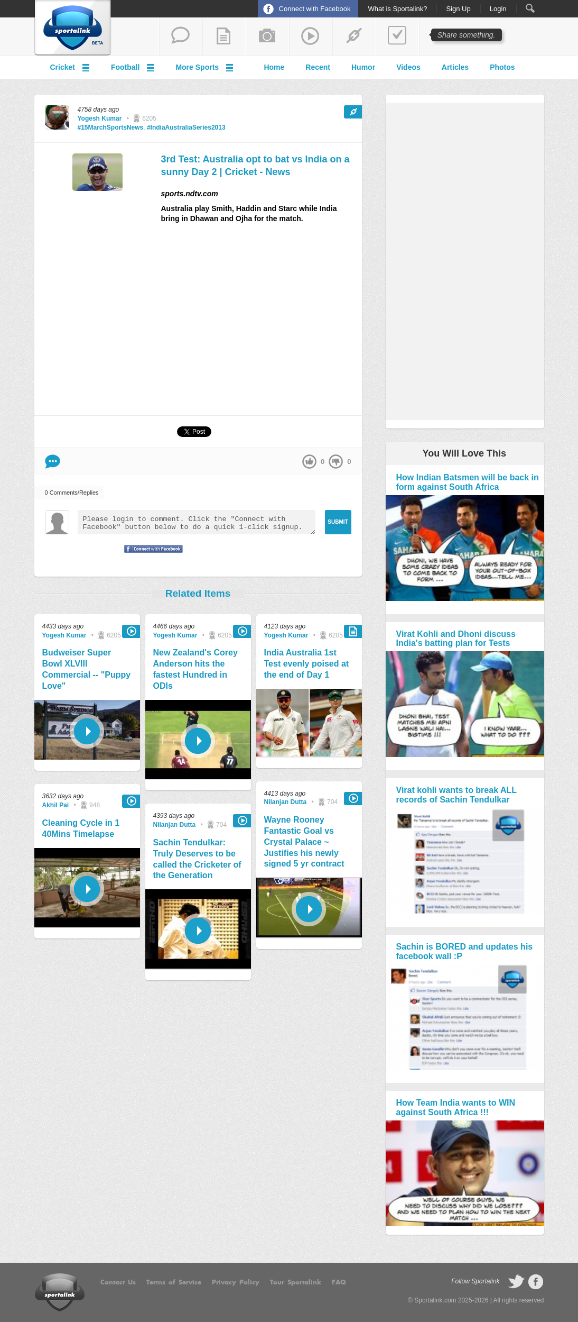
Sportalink (72, 28)
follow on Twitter (516, 1281)
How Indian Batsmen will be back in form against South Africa (467, 482)
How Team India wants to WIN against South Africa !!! (456, 1107)
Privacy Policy (235, 1282)
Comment (52, 461)
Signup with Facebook (150, 555)
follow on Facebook (535, 1281)
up (309, 461)
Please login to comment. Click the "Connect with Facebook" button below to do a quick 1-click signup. (196, 522)
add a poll (397, 36)
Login (498, 9)
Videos (408, 67)
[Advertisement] (261, 324)
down (336, 461)
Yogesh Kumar (100, 118)
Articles (455, 67)
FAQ (339, 1282)
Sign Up (458, 9)
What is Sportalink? (397, 9)
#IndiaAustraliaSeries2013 (186, 127)
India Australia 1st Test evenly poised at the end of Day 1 (306, 663)
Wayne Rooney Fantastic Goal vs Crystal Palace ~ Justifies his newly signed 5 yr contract (304, 841)
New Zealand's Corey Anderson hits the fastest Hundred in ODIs (195, 669)
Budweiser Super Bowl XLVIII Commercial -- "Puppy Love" (86, 669)
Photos (502, 67)
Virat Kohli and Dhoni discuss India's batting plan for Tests (456, 639)
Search (530, 8)
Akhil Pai (55, 805)
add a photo (267, 36)
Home (274, 67)
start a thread (180, 36)
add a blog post (224, 36)
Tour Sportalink (295, 1282)
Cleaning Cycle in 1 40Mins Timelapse (81, 828)
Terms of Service (173, 1282)
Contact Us (118, 1282)
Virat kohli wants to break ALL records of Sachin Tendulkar (456, 795)
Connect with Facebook (315, 9)
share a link (354, 36)
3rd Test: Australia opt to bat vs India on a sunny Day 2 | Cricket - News (255, 165)
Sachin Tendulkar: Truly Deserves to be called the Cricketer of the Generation (197, 859)
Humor (363, 67)
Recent (317, 67)
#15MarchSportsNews (111, 127)
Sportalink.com (435, 1300)
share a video (310, 36)
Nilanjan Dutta (174, 824)
